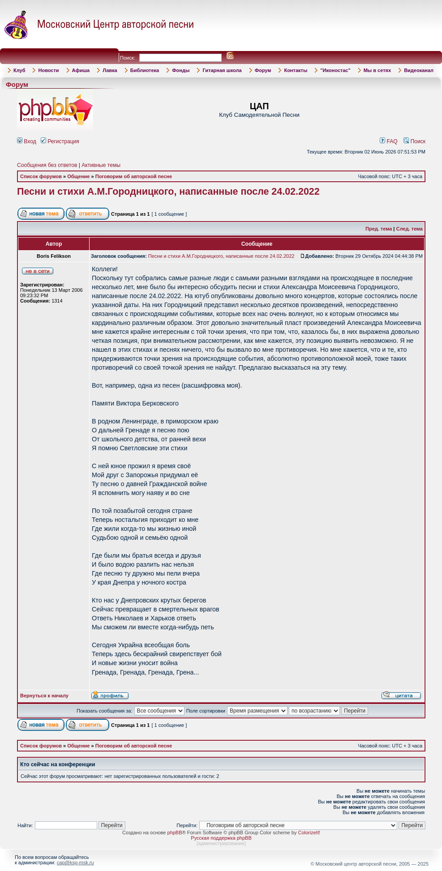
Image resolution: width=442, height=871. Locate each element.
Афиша (81, 70)
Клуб (19, 70)
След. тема (409, 228)
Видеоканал (418, 70)
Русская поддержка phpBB (221, 838)
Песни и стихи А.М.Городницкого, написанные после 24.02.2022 (168, 191)
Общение (78, 176)
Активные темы (101, 165)
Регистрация (60, 141)
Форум (263, 70)
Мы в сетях (377, 70)
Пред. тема (378, 228)
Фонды (180, 70)
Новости (48, 70)
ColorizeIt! (309, 832)
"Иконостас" (335, 70)
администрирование (221, 843)
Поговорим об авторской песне (133, 176)
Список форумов (41, 176)
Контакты (295, 70)
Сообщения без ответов (47, 165)
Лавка (110, 70)
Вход (26, 141)
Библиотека (144, 70)
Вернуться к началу (44, 695)
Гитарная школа (221, 70)
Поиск (414, 141)
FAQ (389, 141)
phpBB (174, 832)
